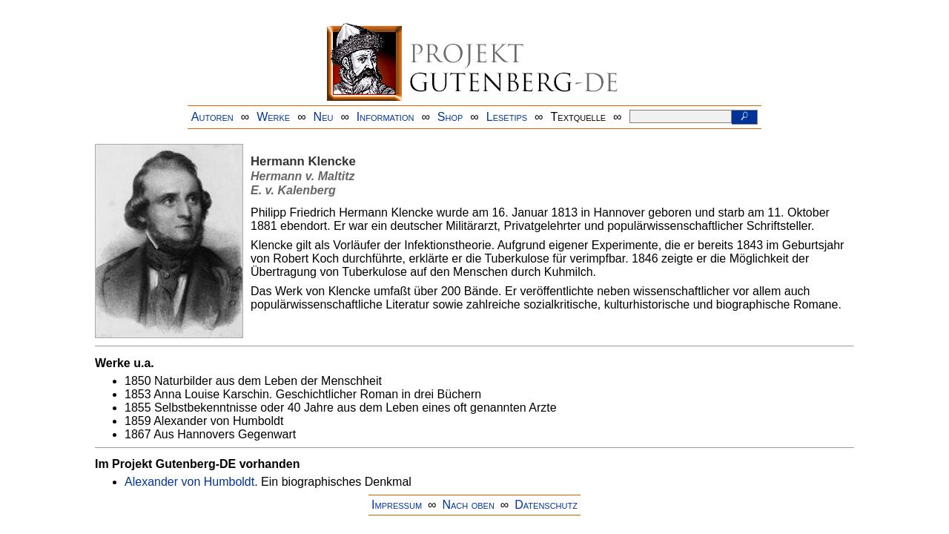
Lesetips (506, 117)
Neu (324, 117)
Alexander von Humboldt (189, 481)
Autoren (212, 117)
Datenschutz (546, 504)
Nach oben (468, 504)
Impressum (396, 504)
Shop (450, 117)
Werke (273, 117)
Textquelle (578, 117)
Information (385, 117)
